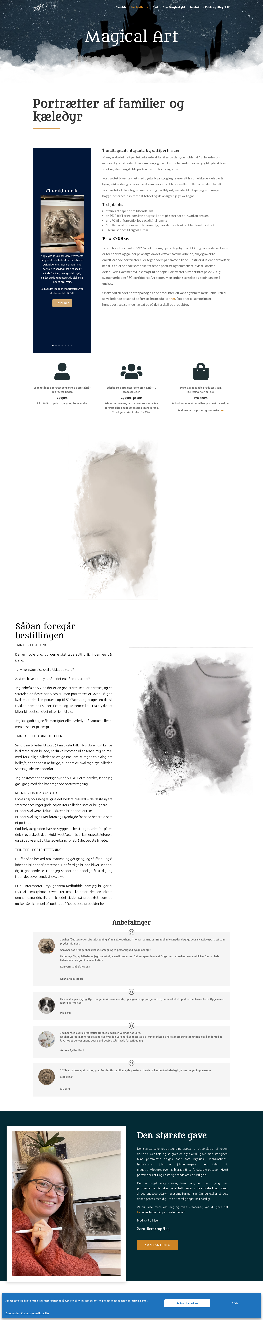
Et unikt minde (62, 190)
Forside (121, 7)
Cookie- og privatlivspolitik (35, 1313)
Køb (156, 7)
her (172, 299)
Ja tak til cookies (187, 1303)
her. (103, 903)
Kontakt (195, 7)
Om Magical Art (174, 7)
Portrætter (138, 7)
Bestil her (62, 303)
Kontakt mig (157, 1244)
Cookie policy (12, 1313)
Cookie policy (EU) (217, 7)
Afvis (235, 1303)
